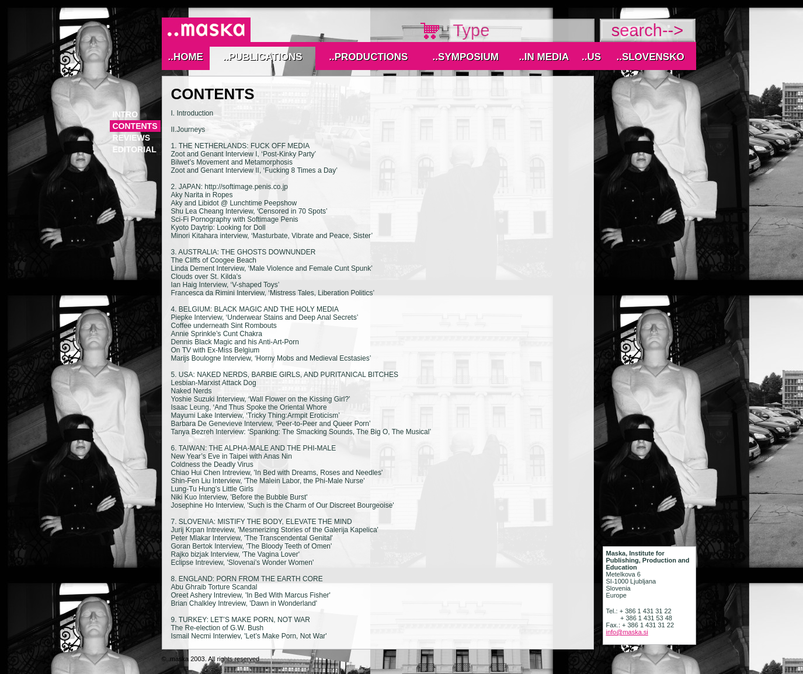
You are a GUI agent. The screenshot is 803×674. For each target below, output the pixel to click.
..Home (185, 56)
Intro (125, 114)
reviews (132, 137)
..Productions (368, 56)
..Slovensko (650, 56)
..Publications (263, 56)
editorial (135, 149)
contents (135, 126)
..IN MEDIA (544, 56)
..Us (591, 56)
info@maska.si (627, 631)
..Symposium (466, 56)
